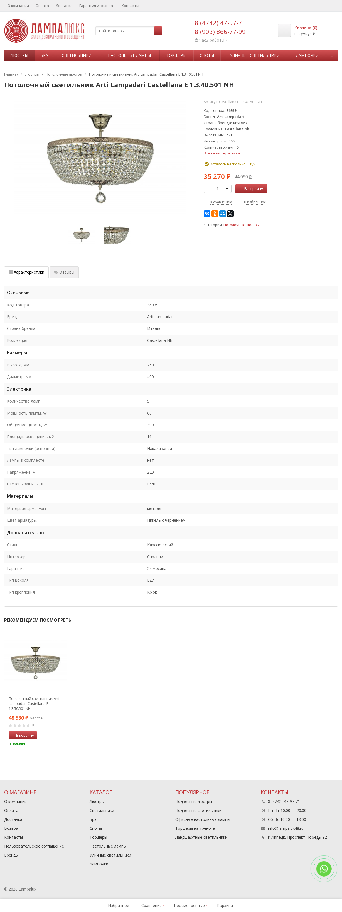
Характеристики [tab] (26, 272)
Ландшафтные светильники (201, 837)
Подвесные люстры (193, 801)
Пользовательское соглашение (34, 846)
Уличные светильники (255, 55)
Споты (207, 55)
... (332, 55)
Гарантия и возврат (97, 5)
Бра (44, 55)
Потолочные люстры (241, 224)
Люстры (19, 55)
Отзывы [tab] (64, 272)
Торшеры (176, 55)
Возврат (12, 828)
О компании (18, 5)
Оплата (42, 5)
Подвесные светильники (198, 810)
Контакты (130, 5)
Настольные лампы (129, 55)
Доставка (64, 5)
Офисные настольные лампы (202, 819)
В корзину (250, 188)
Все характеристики (222, 153)
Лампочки (307, 55)
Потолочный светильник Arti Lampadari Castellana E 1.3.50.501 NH (34, 703)
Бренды (11, 855)
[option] (81, 234)
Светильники (77, 55)
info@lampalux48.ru (286, 828)
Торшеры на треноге (195, 828)
